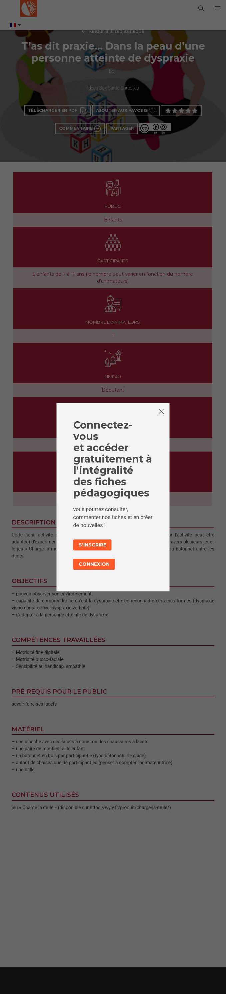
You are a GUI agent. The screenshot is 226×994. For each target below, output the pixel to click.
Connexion (94, 564)
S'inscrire (92, 545)
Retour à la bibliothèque (116, 31)
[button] (217, 8)
